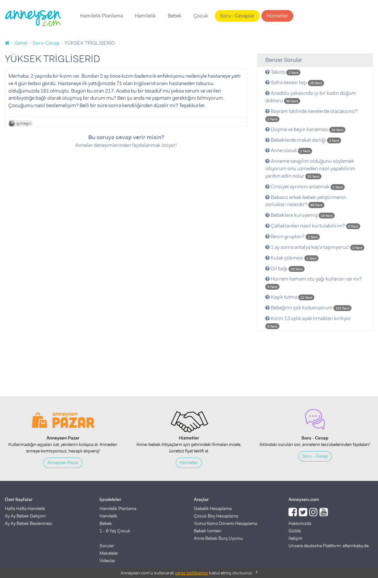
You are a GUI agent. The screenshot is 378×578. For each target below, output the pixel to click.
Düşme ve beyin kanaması (305, 129)
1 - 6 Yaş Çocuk (115, 531)
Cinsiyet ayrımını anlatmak (305, 186)
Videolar (107, 560)
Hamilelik (145, 15)
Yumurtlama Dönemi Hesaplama (225, 523)
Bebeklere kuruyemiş (300, 215)
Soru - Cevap (315, 456)
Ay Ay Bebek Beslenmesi (28, 523)
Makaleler (109, 553)
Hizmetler (277, 15)
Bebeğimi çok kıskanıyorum (308, 307)
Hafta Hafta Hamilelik (25, 508)
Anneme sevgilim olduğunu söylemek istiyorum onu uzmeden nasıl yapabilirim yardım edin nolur (310, 168)
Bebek (175, 15)
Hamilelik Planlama (101, 15)
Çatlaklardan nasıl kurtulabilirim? (312, 225)
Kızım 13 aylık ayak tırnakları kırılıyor (308, 322)
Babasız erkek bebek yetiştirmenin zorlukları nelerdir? (305, 201)
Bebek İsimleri (207, 531)
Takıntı (282, 72)
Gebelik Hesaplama (213, 508)
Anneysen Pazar (63, 462)
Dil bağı (285, 268)
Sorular (107, 546)
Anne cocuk (288, 150)
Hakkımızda (300, 523)
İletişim (295, 538)
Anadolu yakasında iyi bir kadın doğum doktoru (310, 97)
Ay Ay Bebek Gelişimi (25, 516)
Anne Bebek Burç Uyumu (218, 538)
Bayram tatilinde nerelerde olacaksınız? (311, 115)
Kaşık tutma (289, 297)
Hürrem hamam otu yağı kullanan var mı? (313, 282)
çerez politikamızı (191, 573)
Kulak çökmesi (292, 257)
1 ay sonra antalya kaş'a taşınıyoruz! (314, 247)
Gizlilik (295, 531)
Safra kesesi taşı (294, 82)
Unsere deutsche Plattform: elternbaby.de (329, 546)
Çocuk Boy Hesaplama (216, 516)
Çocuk (201, 15)
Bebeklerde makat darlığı (303, 140)
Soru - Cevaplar (237, 15)
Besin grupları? (292, 236)
